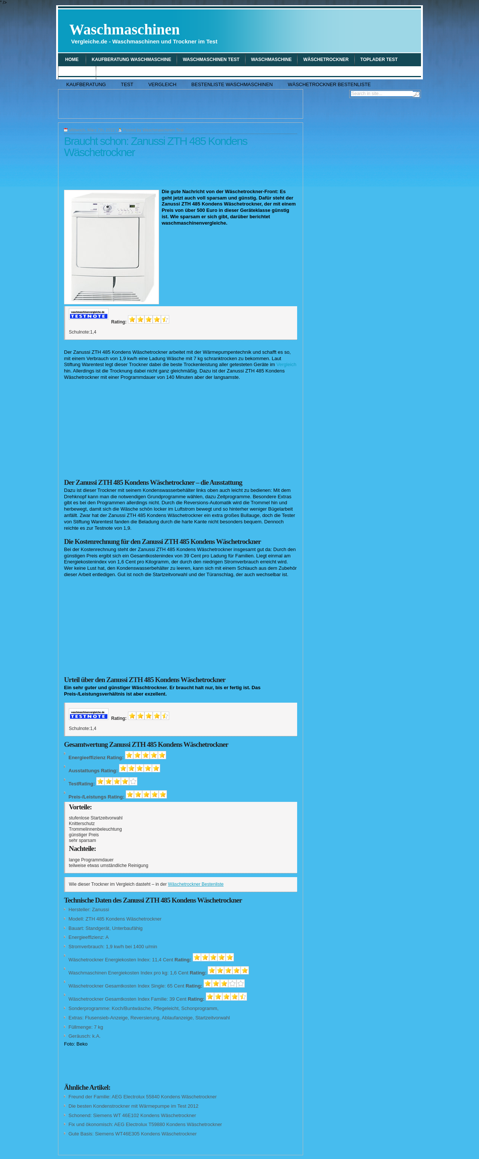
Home (72, 59)
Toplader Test (379, 59)
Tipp (107, 72)
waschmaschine (271, 59)
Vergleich (77, 72)
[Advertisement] (331, 30)
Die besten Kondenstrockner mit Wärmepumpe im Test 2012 (133, 1106)
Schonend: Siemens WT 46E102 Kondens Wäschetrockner (132, 1115)
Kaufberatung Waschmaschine (131, 59)
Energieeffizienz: (86, 937)
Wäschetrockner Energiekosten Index (108, 959)
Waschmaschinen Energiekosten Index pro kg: (118, 973)
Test (127, 84)
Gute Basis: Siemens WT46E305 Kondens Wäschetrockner (132, 1134)
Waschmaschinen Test (211, 59)
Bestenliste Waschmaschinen (232, 84)
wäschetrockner (325, 59)
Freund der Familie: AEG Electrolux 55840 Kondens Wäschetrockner (142, 1096)
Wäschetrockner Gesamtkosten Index (109, 986)
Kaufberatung (86, 84)
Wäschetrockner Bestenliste (329, 84)
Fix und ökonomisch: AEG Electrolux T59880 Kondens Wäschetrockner (145, 1124)
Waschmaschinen (143, 33)
